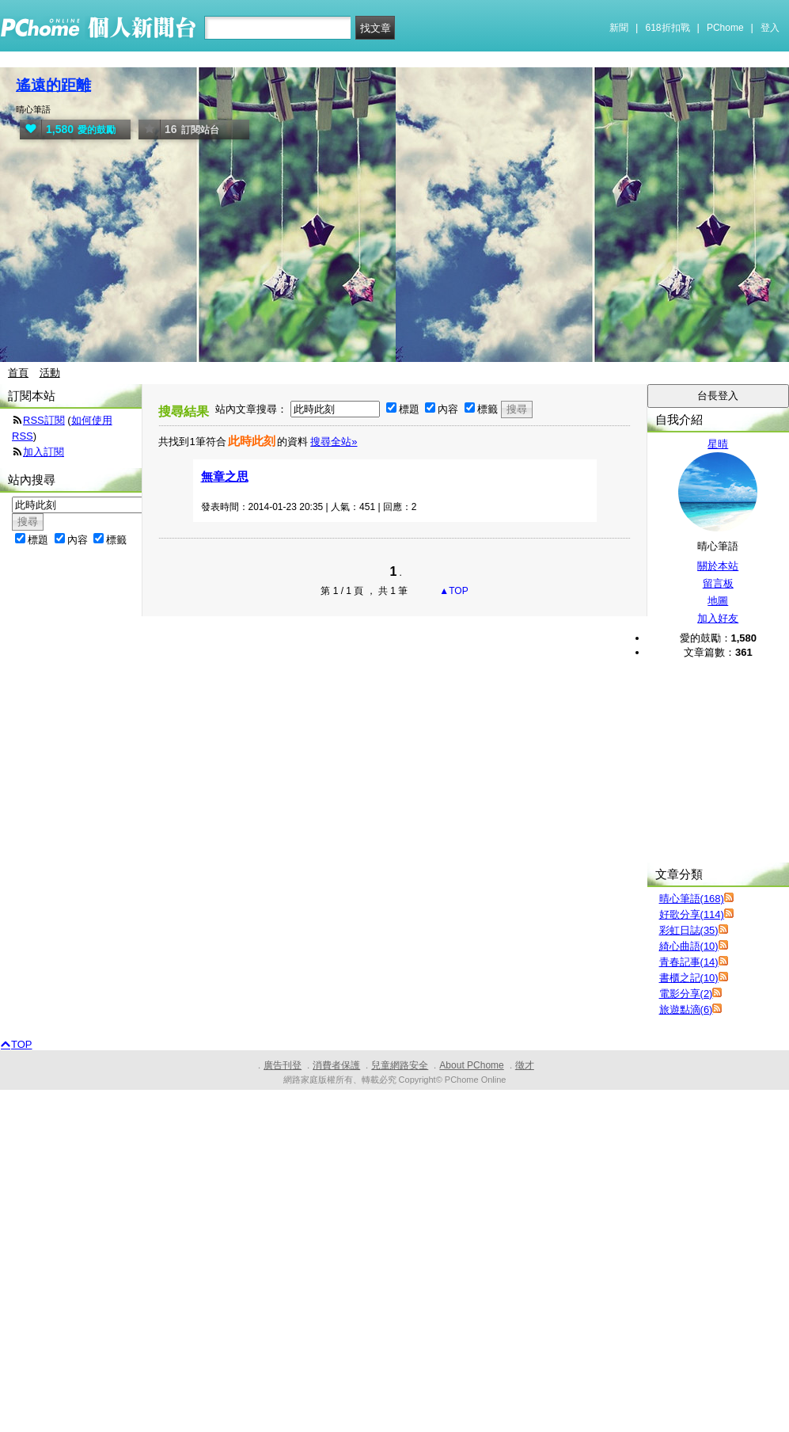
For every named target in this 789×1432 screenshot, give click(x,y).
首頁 (18, 373)
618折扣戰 (668, 27)
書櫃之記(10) (689, 978)
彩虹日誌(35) (689, 930)
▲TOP (452, 590)
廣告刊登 (283, 1065)
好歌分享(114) (691, 914)
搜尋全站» (333, 442)
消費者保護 (336, 1065)
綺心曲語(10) (689, 946)
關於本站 (717, 566)
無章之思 (224, 476)
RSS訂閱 (44, 420)
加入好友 (717, 618)
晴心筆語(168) (691, 899)
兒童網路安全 (399, 1065)
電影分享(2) (686, 994)
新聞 (618, 27)
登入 (770, 27)
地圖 (717, 601)
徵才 (524, 1065)
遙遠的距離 (53, 85)
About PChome (471, 1065)
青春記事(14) (689, 962)
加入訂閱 (43, 452)
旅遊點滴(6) (686, 1009)
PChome (725, 27)
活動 (50, 373)
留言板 (718, 583)
